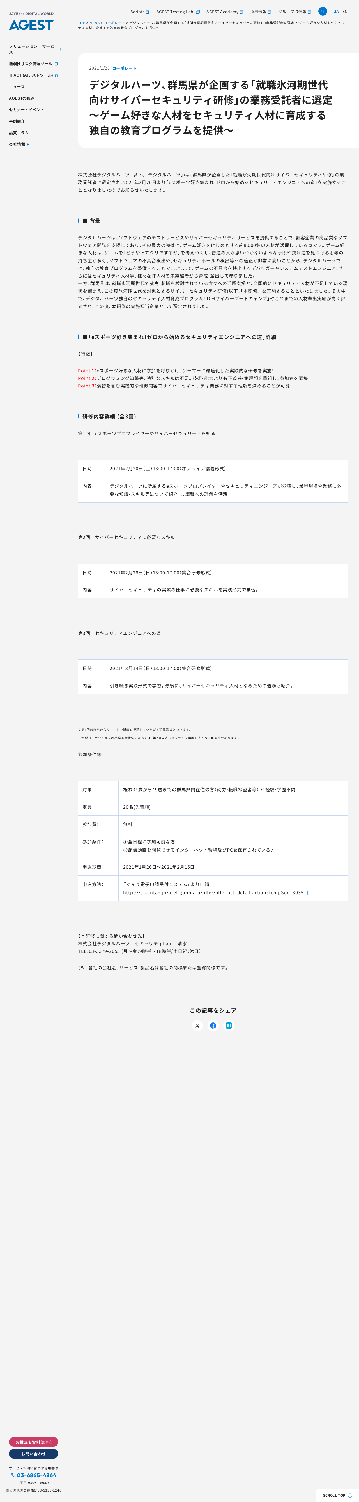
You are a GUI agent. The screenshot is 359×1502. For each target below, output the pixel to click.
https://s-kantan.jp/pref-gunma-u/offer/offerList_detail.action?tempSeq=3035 (213, 892)
